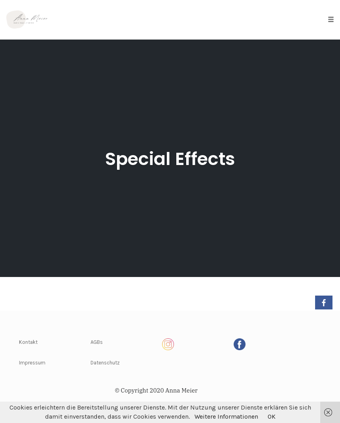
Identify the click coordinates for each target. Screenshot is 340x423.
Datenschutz (105, 363)
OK (272, 416)
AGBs (97, 342)
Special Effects (170, 158)
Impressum (32, 363)
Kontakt (28, 342)
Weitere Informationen (226, 416)
